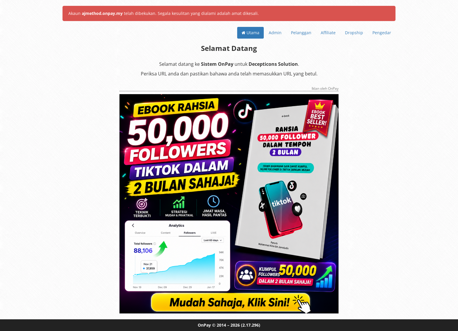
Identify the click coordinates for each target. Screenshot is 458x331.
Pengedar (381, 32)
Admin (275, 32)
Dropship (354, 32)
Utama (250, 32)
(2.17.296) (250, 325)
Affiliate (328, 32)
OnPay (204, 325)
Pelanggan (301, 32)
